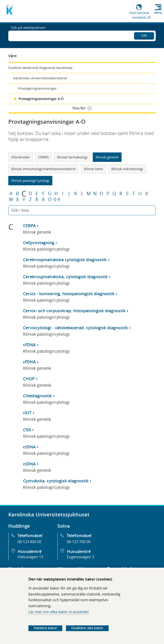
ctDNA (29, 446)
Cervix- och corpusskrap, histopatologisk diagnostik (74, 310)
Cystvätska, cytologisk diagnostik (56, 481)
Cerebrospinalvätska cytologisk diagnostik (65, 259)
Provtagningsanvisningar (37, 88)
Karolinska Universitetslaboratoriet (40, 78)
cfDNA (29, 344)
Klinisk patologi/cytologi (30, 180)
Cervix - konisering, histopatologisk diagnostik (68, 293)
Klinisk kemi (93, 168)
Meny (158, 12)
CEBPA (29, 225)
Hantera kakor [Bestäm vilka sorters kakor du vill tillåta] (45, 628)
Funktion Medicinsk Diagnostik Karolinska (40, 68)
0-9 (57, 199)
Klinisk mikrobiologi (127, 168)
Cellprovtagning (38, 242)
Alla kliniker (20, 157)
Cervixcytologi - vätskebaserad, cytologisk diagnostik (75, 327)
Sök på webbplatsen (28, 35)
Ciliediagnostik (37, 395)
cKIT (27, 412)
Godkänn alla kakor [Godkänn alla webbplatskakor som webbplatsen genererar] (87, 628)
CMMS (43, 157)
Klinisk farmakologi (72, 157)
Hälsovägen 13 (30, 556)
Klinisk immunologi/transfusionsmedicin (43, 168)
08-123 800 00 (29, 541)
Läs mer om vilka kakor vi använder (58, 611)
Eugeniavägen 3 (80, 556)
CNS (27, 429)
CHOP (29, 378)
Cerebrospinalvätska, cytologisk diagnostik (65, 276)
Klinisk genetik (107, 157)
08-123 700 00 (78, 541)
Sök (144, 34)
